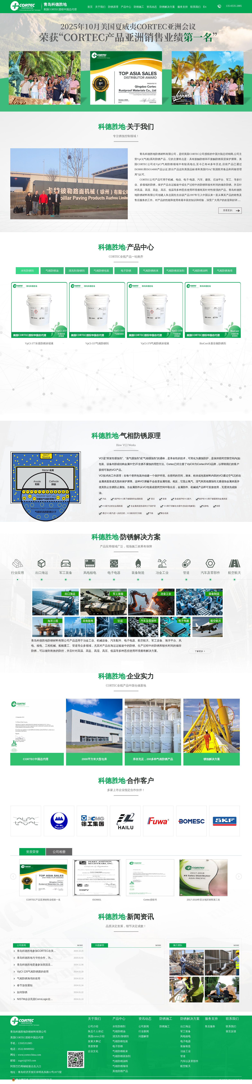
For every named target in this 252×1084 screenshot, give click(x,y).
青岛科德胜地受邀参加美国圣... (35, 964)
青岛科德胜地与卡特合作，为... (35, 957)
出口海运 (185, 1026)
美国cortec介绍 (96, 1036)
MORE (80, 945)
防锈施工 (164, 1026)
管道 (182, 1056)
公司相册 (59, 852)
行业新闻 (144, 1031)
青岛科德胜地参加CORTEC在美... (36, 951)
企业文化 (93, 1051)
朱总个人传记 (95, 1031)
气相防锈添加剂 (175, 270)
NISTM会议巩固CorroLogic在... (35, 999)
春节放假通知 (24, 985)
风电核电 (185, 1036)
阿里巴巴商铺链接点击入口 (25, 1066)
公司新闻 (144, 1026)
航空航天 (185, 1066)
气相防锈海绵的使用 (28, 978)
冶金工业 (185, 1051)
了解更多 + (200, 651)
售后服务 (210, 1026)
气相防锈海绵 (224, 270)
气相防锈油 (52, 270)
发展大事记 (94, 1041)
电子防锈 (126, 270)
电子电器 (185, 1041)
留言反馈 (231, 1031)
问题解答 (144, 1036)
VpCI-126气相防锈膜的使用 (33, 971)
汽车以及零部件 (189, 1061)
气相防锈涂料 (200, 270)
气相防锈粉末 (150, 270)
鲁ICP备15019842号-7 (230, 1080)
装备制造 (185, 1046)
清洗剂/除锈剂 (77, 270)
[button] (52, 216)
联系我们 (231, 1026)
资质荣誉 (32, 852)
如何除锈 (22, 992)
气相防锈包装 (101, 270)
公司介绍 (93, 1026)
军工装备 (185, 1031)
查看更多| (228, 210)
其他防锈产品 (120, 1071)
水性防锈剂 (27, 270)
